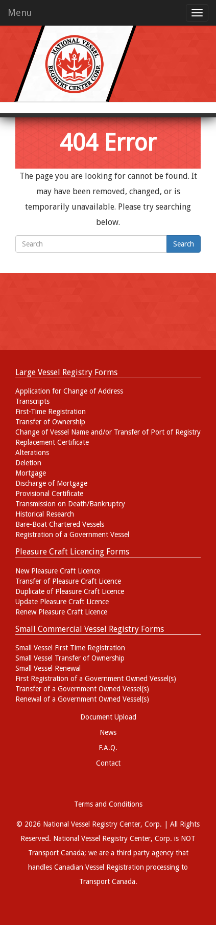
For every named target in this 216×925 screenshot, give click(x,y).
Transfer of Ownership (50, 422)
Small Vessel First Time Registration (70, 648)
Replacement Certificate (52, 442)
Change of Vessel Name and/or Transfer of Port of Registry (108, 432)
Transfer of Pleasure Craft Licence (68, 581)
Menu (20, 12)
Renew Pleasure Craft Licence (61, 612)
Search (183, 244)
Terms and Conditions (108, 804)
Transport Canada (107, 881)
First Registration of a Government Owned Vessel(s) (95, 678)
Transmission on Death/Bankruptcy (70, 504)
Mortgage (30, 473)
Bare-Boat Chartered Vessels (59, 524)
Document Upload (108, 717)
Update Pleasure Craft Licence (62, 602)
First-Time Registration (50, 411)
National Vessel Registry (90, 838)
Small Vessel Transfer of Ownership (70, 658)
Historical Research (44, 514)
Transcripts (32, 401)
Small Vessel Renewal (48, 668)
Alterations (32, 452)
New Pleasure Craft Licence (57, 571)
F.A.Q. (108, 748)
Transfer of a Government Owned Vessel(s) (82, 689)
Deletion (28, 463)
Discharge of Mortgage (51, 483)
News (108, 732)
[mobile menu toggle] (197, 13)
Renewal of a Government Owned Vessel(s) (82, 699)
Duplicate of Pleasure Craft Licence (69, 591)
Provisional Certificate (49, 493)
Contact (108, 763)
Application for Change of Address (69, 391)
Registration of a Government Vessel (72, 534)
